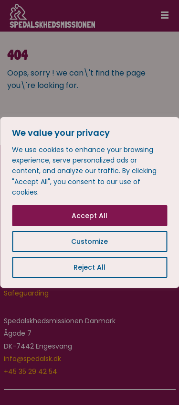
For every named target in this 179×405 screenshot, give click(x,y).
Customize (89, 241)
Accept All (89, 215)
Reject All (89, 267)
